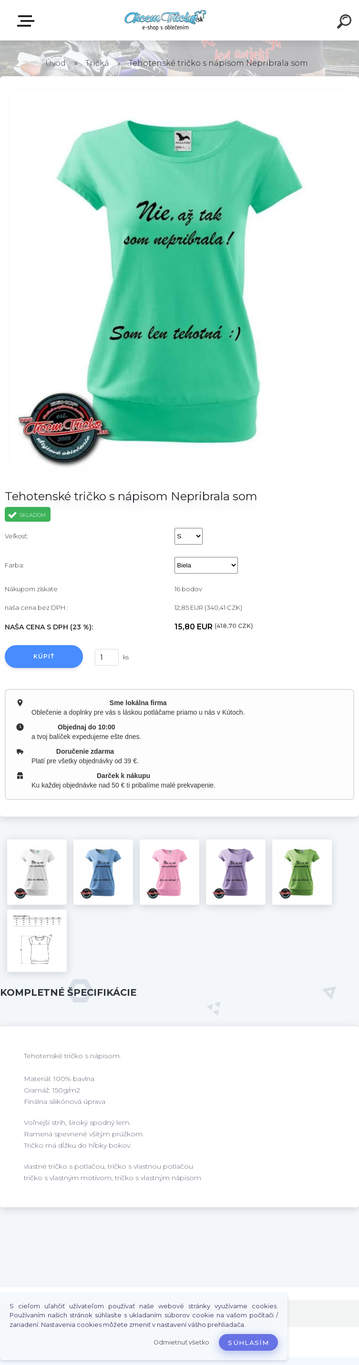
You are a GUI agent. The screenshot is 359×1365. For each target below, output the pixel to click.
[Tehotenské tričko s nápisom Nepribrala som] (37, 872)
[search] (345, 23)
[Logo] (165, 20)
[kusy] (107, 657)
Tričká (97, 63)
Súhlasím (248, 1342)
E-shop (27, 21)
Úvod (55, 63)
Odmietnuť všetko (181, 1342)
